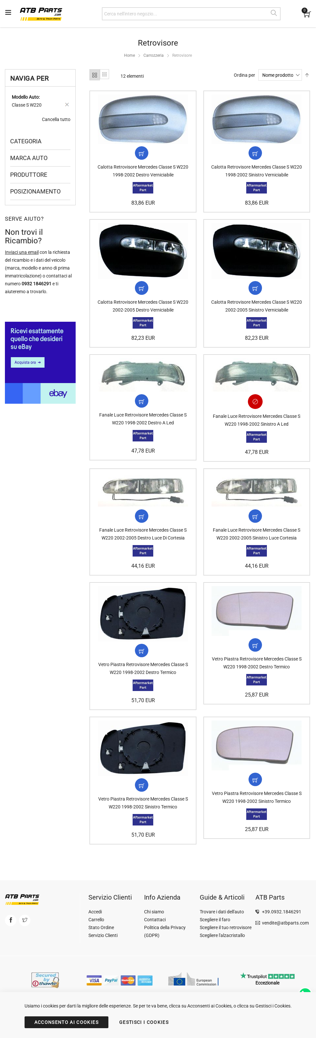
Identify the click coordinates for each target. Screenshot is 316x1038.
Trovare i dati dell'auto (222, 911)
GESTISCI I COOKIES (144, 1022)
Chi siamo (154, 911)
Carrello (96, 919)
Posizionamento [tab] (35, 191)
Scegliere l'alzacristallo (222, 935)
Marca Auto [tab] (28, 157)
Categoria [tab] (26, 141)
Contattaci (155, 919)
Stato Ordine (101, 927)
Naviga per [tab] (29, 78)
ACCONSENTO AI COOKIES (66, 1022)
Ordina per (244, 75)
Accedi (95, 911)
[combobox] (191, 13)
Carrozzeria (153, 55)
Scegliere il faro (215, 919)
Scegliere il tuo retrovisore (225, 927)
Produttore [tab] (28, 174)
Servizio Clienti (103, 935)
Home (129, 55)
